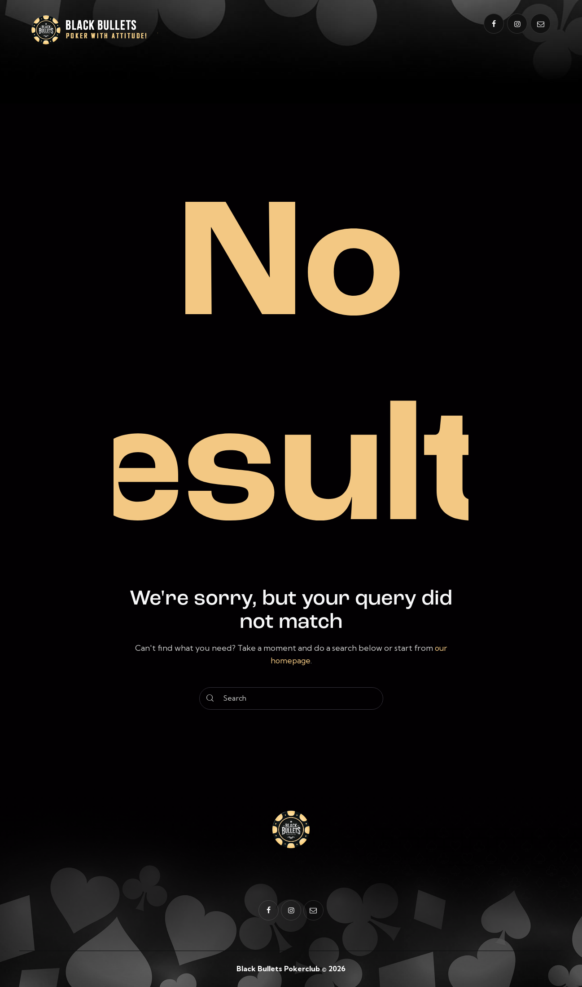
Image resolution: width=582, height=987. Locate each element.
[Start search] (210, 698)
